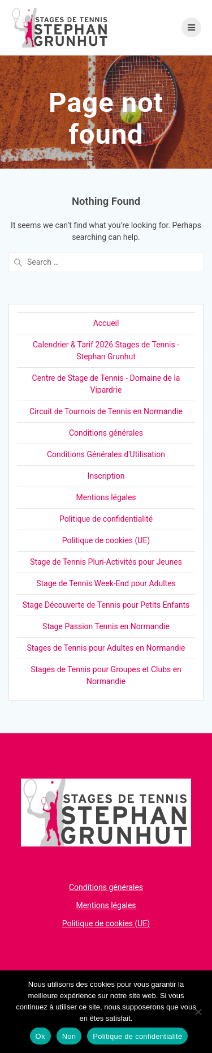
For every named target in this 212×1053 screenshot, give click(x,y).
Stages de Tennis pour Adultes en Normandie (106, 647)
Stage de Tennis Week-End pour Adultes (106, 583)
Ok (40, 1036)
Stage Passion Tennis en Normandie (106, 626)
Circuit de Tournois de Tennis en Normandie (106, 411)
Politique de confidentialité (106, 518)
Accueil (106, 323)
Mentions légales (106, 497)
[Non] (198, 1011)
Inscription (106, 475)
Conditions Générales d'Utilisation (106, 454)
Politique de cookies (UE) (106, 540)
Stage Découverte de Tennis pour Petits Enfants (106, 604)
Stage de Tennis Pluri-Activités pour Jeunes (106, 561)
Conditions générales (106, 432)
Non (69, 1036)
